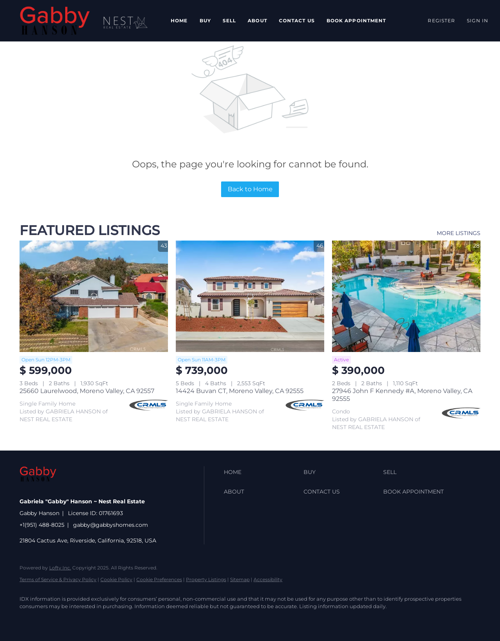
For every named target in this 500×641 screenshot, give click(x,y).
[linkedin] (51, 619)
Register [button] (441, 20)
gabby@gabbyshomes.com (110, 524)
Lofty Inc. (60, 568)
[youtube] (142, 619)
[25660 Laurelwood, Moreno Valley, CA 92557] (94, 296)
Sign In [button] (477, 20)
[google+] (164, 619)
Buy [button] (205, 20)
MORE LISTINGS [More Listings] (458, 233)
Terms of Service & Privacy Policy (58, 579)
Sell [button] (229, 20)
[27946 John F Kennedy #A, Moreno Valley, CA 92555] (406, 296)
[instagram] (119, 619)
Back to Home (250, 189)
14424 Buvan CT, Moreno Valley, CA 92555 (240, 391)
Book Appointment (356, 20)
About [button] (257, 20)
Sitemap (240, 579)
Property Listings (206, 579)
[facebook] (29, 619)
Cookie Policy (116, 579)
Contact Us (297, 20)
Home (179, 20)
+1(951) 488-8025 (42, 524)
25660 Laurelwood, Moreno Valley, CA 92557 (87, 391)
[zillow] (74, 619)
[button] (55, 21)
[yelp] (97, 619)
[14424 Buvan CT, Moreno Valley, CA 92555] (250, 296)
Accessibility (268, 579)
